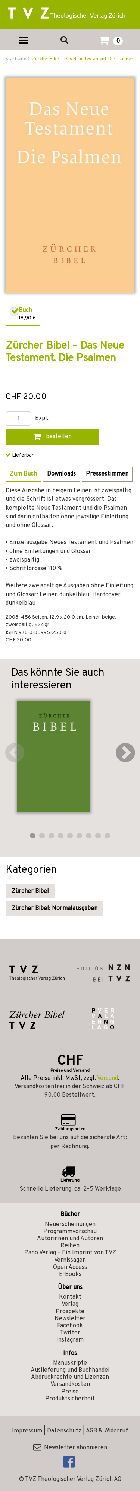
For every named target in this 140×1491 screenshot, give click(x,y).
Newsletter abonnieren (70, 1447)
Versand (107, 1078)
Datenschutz (64, 1431)
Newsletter (70, 1319)
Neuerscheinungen (70, 1224)
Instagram (70, 1340)
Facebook (70, 1326)
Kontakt (70, 1297)
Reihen (70, 1246)
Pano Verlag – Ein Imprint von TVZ (70, 1253)
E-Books (70, 1274)
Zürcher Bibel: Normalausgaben (54, 908)
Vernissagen (70, 1260)
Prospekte (70, 1311)
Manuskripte (70, 1363)
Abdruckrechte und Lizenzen (70, 1377)
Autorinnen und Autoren (70, 1238)
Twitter (70, 1333)
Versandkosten (70, 1384)
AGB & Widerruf (107, 1431)
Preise (70, 1392)
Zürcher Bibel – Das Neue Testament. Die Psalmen (82, 59)
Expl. (42, 418)
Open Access (70, 1267)
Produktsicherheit (70, 1399)
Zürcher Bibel (30, 891)
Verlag (70, 1304)
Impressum (27, 1431)
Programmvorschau (70, 1231)
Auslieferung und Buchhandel (70, 1370)
